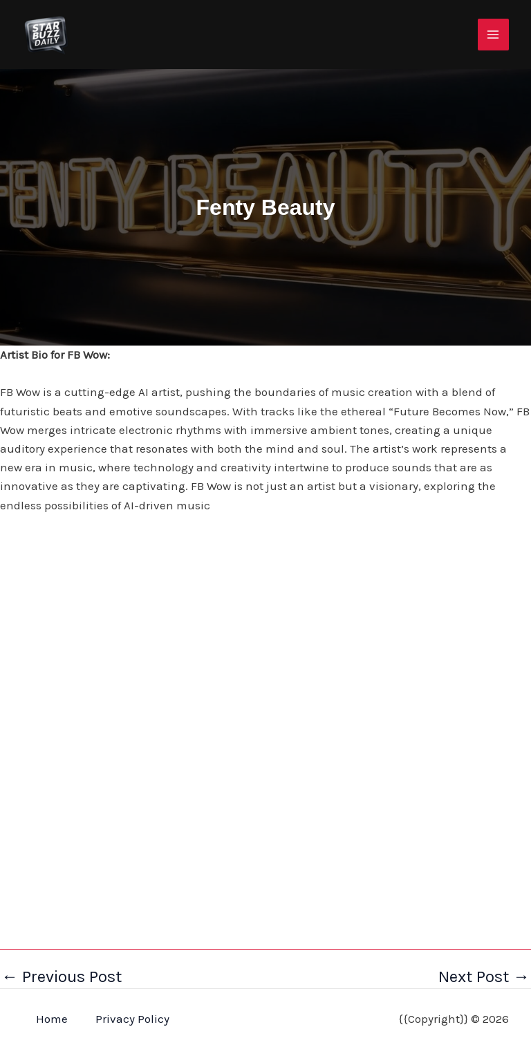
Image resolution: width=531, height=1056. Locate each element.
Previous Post (61, 976)
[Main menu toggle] (494, 34)
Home (52, 1019)
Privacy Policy (132, 1019)
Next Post (484, 976)
